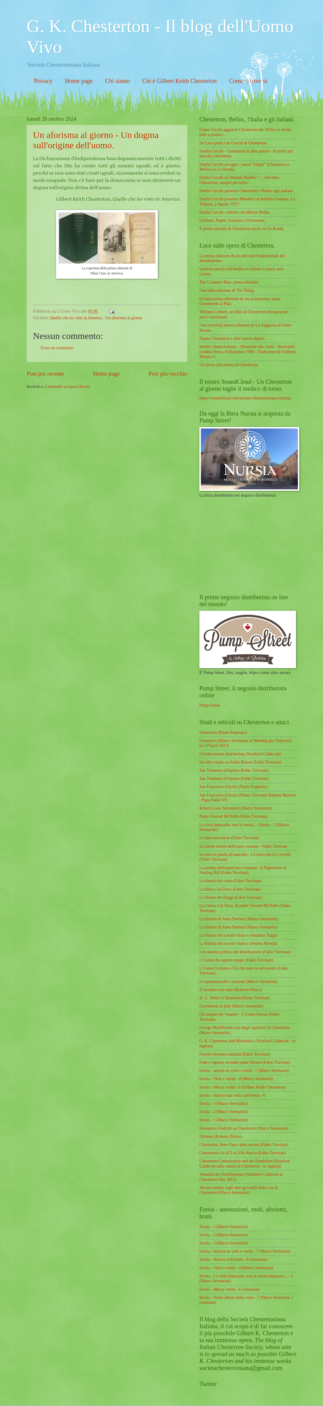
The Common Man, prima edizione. (229, 282)
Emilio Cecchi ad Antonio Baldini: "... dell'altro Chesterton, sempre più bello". (239, 180)
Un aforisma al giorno (123, 318)
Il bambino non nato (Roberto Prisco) (230, 989)
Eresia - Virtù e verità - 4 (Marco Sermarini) (236, 1078)
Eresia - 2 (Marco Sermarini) (223, 1111)
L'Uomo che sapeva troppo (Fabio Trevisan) (236, 960)
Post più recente (45, 373)
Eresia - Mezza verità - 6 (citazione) (229, 1289)
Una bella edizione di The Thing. (227, 290)
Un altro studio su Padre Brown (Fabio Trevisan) (240, 762)
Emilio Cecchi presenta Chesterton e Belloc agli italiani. (246, 191)
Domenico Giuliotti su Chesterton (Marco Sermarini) (243, 1128)
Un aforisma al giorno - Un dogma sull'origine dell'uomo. (96, 140)
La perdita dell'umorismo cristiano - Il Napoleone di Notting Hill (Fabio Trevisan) (242, 870)
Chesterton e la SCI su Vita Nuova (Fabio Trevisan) (242, 1153)
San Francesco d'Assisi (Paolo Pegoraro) (233, 786)
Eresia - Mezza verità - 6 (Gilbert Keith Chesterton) (242, 1087)
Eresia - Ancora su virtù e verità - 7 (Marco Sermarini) (244, 1251)
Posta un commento (57, 348)
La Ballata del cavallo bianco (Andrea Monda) (238, 943)
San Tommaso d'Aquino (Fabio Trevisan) (233, 770)
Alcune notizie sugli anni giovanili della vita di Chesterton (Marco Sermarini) (238, 1190)
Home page (79, 80)
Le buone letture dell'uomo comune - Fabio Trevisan (243, 846)
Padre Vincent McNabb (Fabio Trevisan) (233, 816)
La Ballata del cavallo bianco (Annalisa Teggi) (238, 935)
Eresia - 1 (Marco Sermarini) (223, 1120)
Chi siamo (117, 80)
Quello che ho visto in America (76, 318)
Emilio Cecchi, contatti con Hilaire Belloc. (235, 212)
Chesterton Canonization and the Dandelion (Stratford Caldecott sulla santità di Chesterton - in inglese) (244, 1163)
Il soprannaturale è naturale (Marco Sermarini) (238, 981)
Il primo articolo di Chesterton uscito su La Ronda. (242, 228)
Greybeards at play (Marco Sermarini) (231, 1006)
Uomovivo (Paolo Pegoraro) (223, 732)
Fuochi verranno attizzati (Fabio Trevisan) (234, 1054)
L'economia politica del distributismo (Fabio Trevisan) (245, 952)
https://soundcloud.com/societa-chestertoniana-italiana (245, 398)
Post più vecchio (167, 373)
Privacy (43, 80)
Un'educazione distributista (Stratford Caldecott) (240, 754)
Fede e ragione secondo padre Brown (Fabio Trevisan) (244, 1062)
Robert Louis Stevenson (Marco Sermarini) (235, 808)
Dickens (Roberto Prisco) (220, 1136)
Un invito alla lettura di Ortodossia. (228, 365)
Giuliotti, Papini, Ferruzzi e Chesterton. (232, 220)
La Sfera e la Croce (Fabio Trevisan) (230, 889)
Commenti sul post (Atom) (67, 386)
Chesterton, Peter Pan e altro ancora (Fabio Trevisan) (243, 1144)
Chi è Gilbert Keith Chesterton (179, 80)
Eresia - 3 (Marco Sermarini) (223, 1103)
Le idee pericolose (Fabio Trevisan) (229, 838)
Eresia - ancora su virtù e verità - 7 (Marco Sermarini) (244, 1070)
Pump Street (209, 705)
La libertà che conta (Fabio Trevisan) (230, 881)
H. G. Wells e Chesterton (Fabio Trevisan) (234, 998)
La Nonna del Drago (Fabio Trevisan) (230, 897)
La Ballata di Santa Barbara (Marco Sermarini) (238, 919)
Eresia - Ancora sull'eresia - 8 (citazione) (233, 1259)
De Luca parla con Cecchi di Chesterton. (233, 143)
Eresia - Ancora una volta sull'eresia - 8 (232, 1095)
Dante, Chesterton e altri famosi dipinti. (232, 338)
